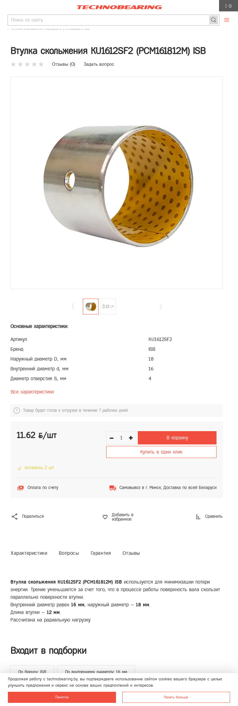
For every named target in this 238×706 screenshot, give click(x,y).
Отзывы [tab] (131, 553)
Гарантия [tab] (101, 553)
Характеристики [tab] (29, 553)
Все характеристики (32, 391)
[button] (160, 306)
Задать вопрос (99, 64)
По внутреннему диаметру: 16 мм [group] (96, 672)
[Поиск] (213, 19)
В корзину (177, 437)
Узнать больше (176, 697)
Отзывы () (63, 64)
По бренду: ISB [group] (32, 672)
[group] (117, 183)
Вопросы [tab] (69, 553)
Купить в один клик (161, 452)
